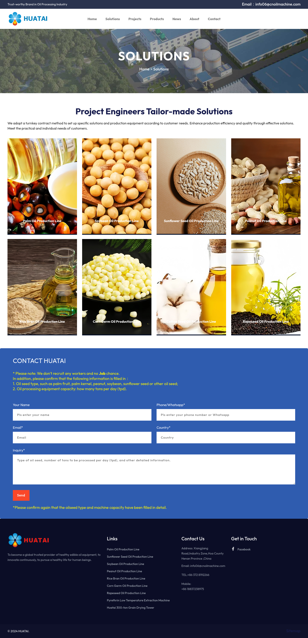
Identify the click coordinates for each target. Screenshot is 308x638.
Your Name (21, 405)
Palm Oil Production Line (42, 221)
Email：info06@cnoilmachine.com (271, 4)
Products (157, 19)
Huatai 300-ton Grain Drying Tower (130, 608)
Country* (163, 427)
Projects (134, 19)
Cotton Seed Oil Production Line (191, 322)
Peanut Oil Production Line (266, 221)
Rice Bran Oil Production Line (42, 322)
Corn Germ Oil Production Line (117, 322)
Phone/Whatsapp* (171, 405)
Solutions (112, 19)
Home (92, 19)
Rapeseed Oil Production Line (266, 322)
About (194, 19)
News (176, 19)
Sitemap (293, 630)
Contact (214, 19)
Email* (18, 427)
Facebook (240, 549)
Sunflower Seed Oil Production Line (191, 221)
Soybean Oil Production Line (117, 221)
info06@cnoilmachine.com (207, 566)
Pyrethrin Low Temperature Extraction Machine (138, 600)
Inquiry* (19, 450)
